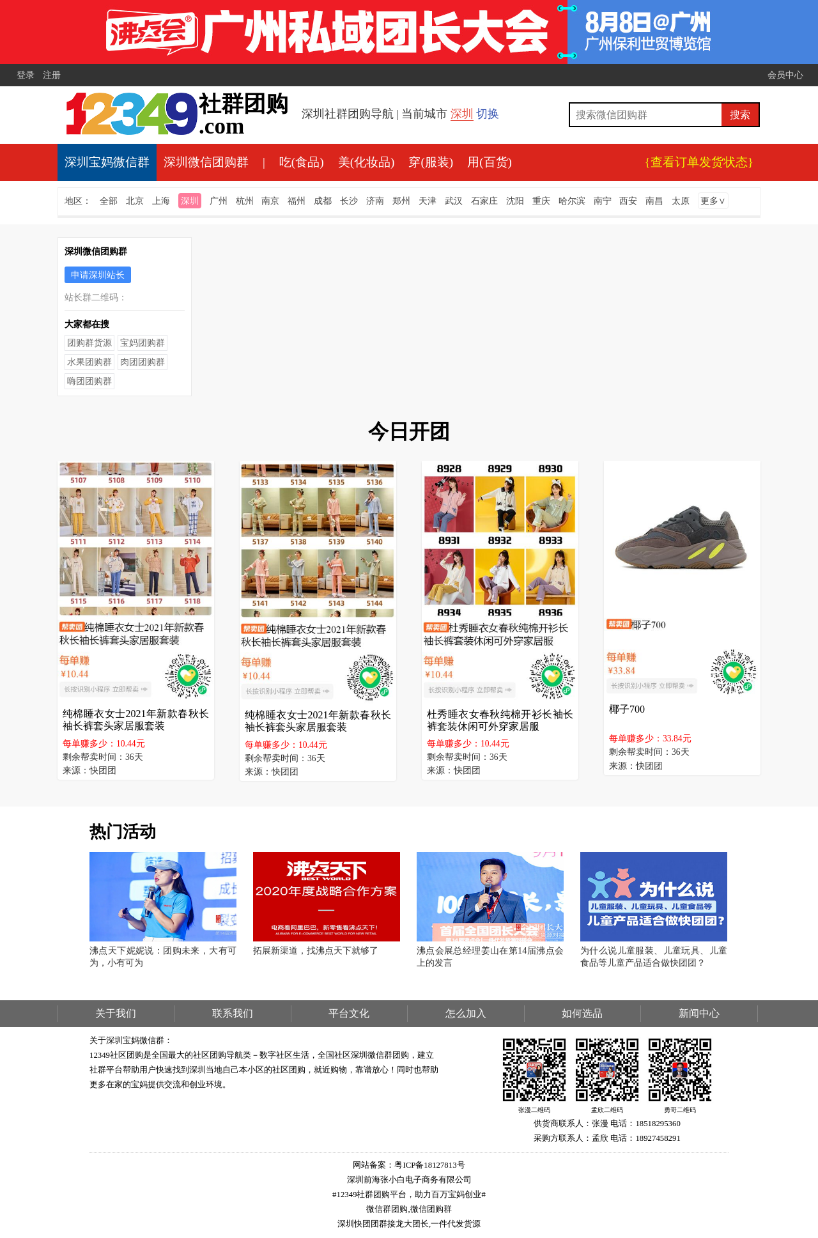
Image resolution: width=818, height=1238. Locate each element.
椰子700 (627, 709)
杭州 (245, 201)
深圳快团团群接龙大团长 (383, 1223)
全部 (109, 201)
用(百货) (489, 162)
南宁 (603, 201)
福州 (296, 201)
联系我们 (232, 1013)
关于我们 (115, 1013)
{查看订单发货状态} (699, 162)
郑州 (401, 201)
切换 (487, 113)
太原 (681, 201)
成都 (323, 201)
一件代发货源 (456, 1223)
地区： (78, 201)
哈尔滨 (572, 201)
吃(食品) (301, 162)
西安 (628, 201)
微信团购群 (431, 1209)
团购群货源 (89, 342)
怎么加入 (465, 1013)
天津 (427, 201)
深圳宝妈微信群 (107, 162)
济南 (375, 201)
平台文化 (348, 1013)
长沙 (349, 201)
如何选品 (582, 1013)
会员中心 (785, 75)
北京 (135, 201)
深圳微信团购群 (206, 162)
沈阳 (515, 201)
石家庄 (484, 201)
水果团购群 (89, 362)
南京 (270, 201)
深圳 (462, 113)
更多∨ (713, 201)
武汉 (454, 201)
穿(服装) (430, 162)
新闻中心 (699, 1013)
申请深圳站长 (98, 275)
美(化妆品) (366, 162)
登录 (26, 75)
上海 (161, 201)
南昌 (654, 201)
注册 (52, 75)
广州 (219, 201)
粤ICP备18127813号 (429, 1165)
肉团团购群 (142, 362)
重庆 (541, 201)
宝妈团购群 (142, 342)
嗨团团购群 (89, 381)
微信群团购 (387, 1209)
